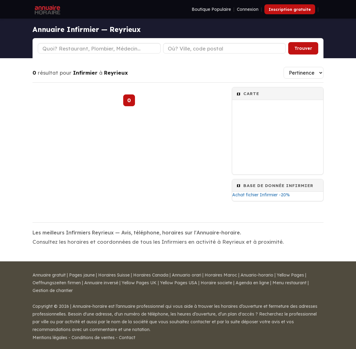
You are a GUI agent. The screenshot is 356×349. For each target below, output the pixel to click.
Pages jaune (82, 275)
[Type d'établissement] (99, 48)
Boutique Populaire (211, 9)
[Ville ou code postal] (224, 48)
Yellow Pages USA (178, 283)
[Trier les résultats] (303, 73)
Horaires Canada (150, 275)
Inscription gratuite (290, 9)
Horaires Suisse (114, 275)
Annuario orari (186, 275)
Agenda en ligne (252, 283)
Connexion (247, 9)
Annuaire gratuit (49, 275)
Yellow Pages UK (139, 283)
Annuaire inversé (101, 283)
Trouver (303, 48)
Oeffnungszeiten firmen (57, 283)
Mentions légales (50, 337)
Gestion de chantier (53, 290)
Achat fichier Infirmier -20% (261, 195)
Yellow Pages (290, 275)
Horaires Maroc (221, 275)
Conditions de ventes (93, 337)
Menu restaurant (289, 283)
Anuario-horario (257, 275)
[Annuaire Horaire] (47, 9)
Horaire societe (216, 283)
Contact (127, 337)
